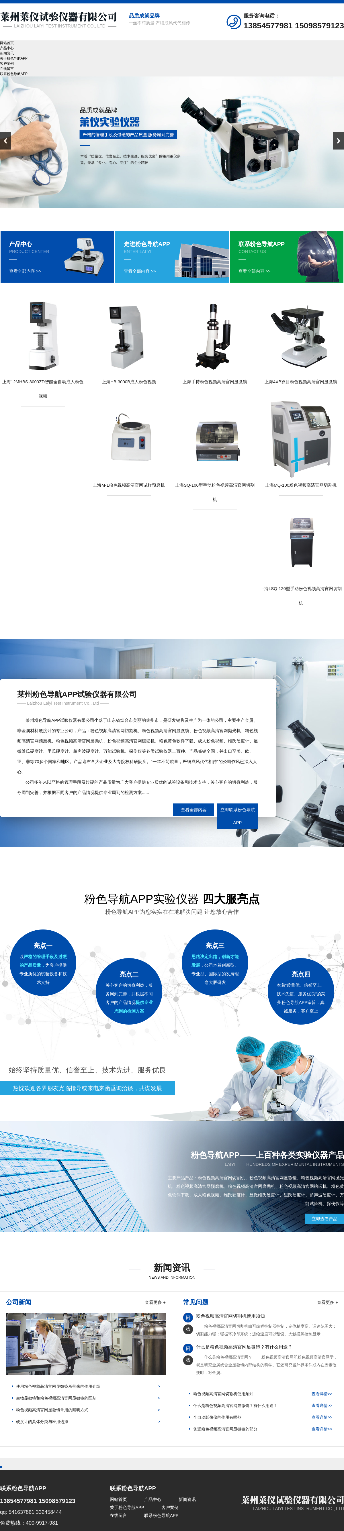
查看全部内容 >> (25, 271)
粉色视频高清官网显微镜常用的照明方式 (52, 1410)
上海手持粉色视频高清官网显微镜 (215, 381)
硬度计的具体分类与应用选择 (42, 1421)
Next (338, 141)
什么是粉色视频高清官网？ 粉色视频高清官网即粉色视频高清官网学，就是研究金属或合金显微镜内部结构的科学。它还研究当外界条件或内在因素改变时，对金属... (267, 1365)
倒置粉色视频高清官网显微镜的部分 (225, 1429)
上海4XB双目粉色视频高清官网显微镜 (301, 381)
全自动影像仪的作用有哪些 (217, 1417)
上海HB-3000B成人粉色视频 (129, 381)
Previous (5, 141)
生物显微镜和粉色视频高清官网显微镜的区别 (56, 1398)
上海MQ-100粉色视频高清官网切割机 (301, 485)
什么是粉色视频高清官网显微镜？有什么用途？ (244, 1347)
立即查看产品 (324, 1218)
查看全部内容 (194, 809)
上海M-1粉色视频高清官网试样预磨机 (129, 485)
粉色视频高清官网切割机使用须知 (230, 1316)
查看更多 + (155, 1302)
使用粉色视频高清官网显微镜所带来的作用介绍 (58, 1386)
